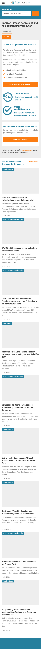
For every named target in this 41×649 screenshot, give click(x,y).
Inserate (7, 31)
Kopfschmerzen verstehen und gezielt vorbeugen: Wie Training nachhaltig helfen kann (20, 354)
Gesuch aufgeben (20, 139)
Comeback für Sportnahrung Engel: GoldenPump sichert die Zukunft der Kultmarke (18, 407)
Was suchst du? (7, 9)
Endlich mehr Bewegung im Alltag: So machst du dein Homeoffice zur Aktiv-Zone (18, 460)
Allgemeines (7, 323)
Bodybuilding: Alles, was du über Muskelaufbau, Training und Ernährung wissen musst (19, 612)
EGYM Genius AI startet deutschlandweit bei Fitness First (19, 562)
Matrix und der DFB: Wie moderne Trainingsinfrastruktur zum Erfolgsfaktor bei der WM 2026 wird (20, 301)
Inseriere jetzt (27, 150)
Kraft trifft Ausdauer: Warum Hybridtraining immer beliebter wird (17, 198)
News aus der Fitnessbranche (13, 220)
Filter (6, 37)
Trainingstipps (8, 169)
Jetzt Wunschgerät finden (20, 84)
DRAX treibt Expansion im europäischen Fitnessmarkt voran (19, 249)
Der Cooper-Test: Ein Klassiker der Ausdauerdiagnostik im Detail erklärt (18, 512)
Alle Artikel (33, 162)
